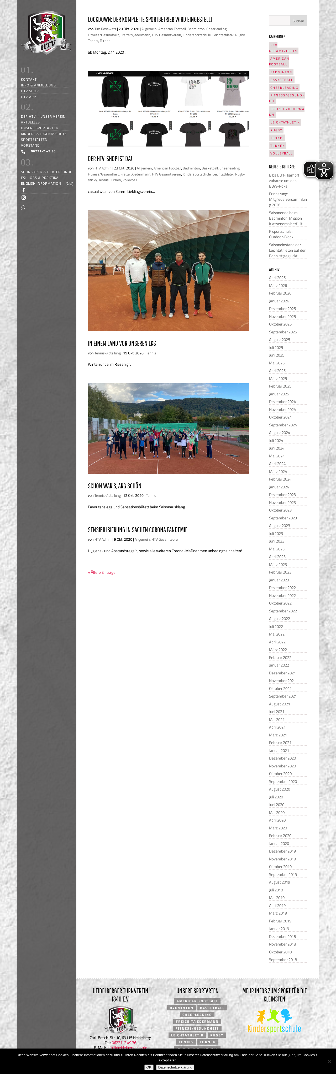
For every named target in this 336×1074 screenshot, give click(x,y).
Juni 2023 (276, 541)
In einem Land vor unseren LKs (122, 343)
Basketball (210, 168)
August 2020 (279, 789)
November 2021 (282, 681)
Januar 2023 (279, 580)
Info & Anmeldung (38, 84)
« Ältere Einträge (102, 572)
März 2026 (278, 285)
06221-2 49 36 (124, 1043)
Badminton (196, 29)
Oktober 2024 (280, 417)
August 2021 (279, 704)
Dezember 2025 (282, 309)
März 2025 (278, 378)
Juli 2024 (276, 440)
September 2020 (283, 781)
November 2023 (282, 502)
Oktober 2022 (280, 603)
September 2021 (283, 696)
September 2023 (283, 518)
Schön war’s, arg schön (114, 486)
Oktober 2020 (280, 774)
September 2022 (283, 611)
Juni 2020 (276, 805)
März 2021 (278, 735)
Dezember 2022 (282, 588)
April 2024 (277, 464)
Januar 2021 (279, 750)
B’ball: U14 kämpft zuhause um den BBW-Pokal (284, 180)
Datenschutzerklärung (175, 1067)
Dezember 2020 (282, 758)
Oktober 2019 (280, 867)
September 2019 (283, 874)
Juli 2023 (276, 533)
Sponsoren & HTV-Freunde (46, 171)
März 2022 (278, 650)
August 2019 (279, 882)
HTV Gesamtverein (166, 35)
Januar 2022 (279, 665)
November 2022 (282, 595)
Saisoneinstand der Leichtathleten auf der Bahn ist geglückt (287, 250)
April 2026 (277, 278)
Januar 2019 (279, 929)
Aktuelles (30, 122)
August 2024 (279, 433)
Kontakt (29, 79)
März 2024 (278, 471)
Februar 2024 (280, 479)
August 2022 (279, 619)
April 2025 (277, 371)
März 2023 (278, 564)
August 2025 (279, 340)
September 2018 (283, 960)
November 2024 (282, 409)
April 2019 (277, 905)
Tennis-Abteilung (107, 353)
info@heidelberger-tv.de (127, 1048)
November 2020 (282, 766)
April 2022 (277, 642)
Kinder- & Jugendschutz (44, 133)
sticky (92, 180)
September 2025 (283, 332)
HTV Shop (30, 90)
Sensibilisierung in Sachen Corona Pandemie (137, 530)
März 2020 (278, 828)
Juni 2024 (276, 448)
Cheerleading (216, 29)
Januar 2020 (279, 843)
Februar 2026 (280, 293)
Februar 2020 (280, 836)
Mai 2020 (277, 812)
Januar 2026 (279, 301)
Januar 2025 (279, 394)
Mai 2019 (277, 898)
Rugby (240, 35)
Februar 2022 (280, 657)
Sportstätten (34, 139)
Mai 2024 (277, 456)
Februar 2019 (280, 921)
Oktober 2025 (280, 324)
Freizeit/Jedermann (135, 35)
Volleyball (130, 180)
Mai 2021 (277, 719)
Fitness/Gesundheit (103, 35)
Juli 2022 (276, 626)
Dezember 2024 (282, 402)
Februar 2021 (280, 743)
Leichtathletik (223, 35)
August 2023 (279, 526)
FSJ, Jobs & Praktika (40, 177)
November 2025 (282, 316)
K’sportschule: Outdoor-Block (281, 234)
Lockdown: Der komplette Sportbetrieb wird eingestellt (150, 19)
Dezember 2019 (282, 851)
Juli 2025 (276, 347)
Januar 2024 (279, 487)
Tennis (93, 40)
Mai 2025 (277, 363)
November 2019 (282, 859)
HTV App (28, 96)
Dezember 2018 (282, 936)
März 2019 (278, 913)
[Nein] (329, 1061)
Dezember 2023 (282, 495)
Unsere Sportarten (40, 127)
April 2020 (277, 820)
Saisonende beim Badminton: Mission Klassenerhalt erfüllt (285, 218)
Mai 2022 (277, 634)
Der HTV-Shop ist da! (110, 158)
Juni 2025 (276, 355)
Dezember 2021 (282, 673)
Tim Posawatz (105, 29)
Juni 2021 (276, 712)
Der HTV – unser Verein (43, 116)
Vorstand (30, 145)
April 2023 (277, 557)
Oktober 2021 (280, 688)
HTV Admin (103, 168)
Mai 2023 (277, 549)
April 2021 (277, 727)
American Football (172, 29)
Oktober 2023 (280, 510)
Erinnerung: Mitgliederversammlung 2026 (288, 199)
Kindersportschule (197, 35)
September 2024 (283, 425)
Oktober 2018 (280, 952)
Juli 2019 (276, 890)
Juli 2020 (276, 797)
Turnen (105, 40)
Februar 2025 (280, 386)
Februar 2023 (280, 572)
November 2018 (282, 944)
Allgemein (149, 29)
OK (148, 1067)
